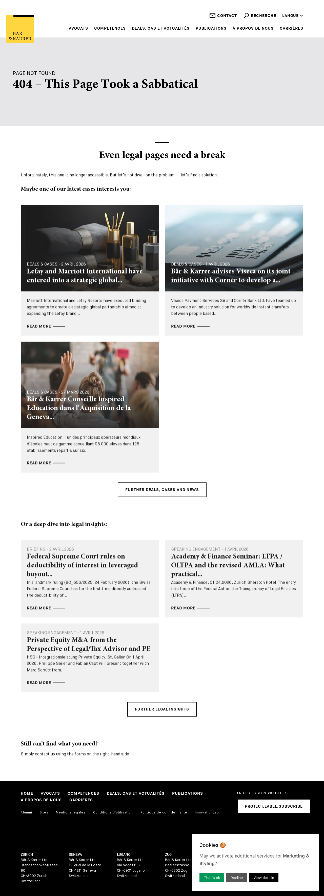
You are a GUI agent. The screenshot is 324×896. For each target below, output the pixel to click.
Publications (211, 29)
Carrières (291, 29)
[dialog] (255, 862)
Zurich (27, 854)
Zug (168, 854)
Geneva (75, 854)
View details (264, 878)
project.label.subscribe (274, 806)
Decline (237, 878)
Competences (110, 29)
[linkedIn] (241, 827)
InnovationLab (207, 812)
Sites (44, 812)
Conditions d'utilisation (113, 812)
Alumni (26, 812)
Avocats (78, 29)
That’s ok (212, 878)
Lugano (124, 854)
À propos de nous (253, 29)
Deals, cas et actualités (161, 29)
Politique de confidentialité (163, 812)
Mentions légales (71, 812)
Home (27, 793)
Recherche (259, 19)
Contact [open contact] (223, 19)
